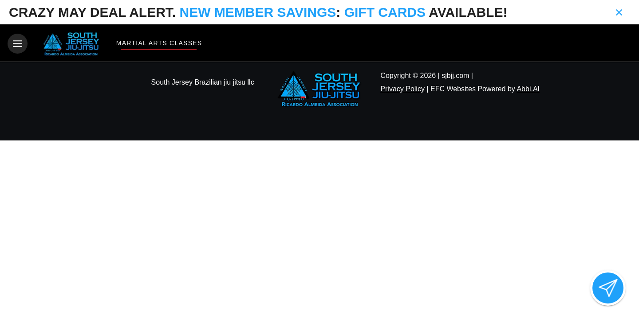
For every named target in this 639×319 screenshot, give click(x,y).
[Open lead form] (608, 288)
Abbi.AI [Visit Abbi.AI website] (528, 89)
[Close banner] (619, 12)
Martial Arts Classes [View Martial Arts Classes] (159, 43)
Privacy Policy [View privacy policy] (402, 89)
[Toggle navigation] (18, 44)
